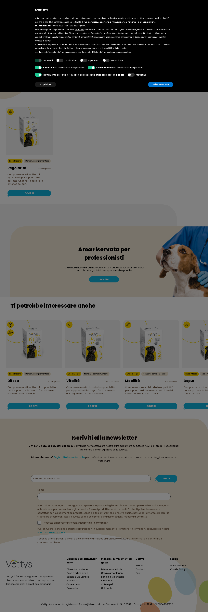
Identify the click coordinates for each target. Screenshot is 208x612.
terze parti (79, 29)
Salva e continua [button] (161, 84)
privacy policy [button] (119, 18)
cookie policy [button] (79, 26)
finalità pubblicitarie (51, 37)
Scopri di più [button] (45, 84)
